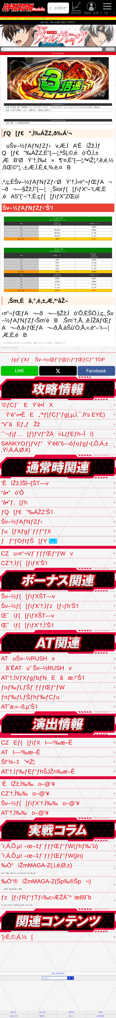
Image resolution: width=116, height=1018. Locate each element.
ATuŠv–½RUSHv (28, 658)
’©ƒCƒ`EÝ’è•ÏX (27, 405)
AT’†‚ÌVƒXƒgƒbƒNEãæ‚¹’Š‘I (42, 677)
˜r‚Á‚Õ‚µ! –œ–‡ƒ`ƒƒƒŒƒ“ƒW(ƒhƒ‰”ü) (49, 846)
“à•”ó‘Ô (12, 492)
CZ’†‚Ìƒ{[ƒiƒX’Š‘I (24, 563)
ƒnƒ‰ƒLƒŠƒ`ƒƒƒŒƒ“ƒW (33, 687)
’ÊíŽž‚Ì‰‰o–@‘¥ (28, 784)
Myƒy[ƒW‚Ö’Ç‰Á (58, 973)
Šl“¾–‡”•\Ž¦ (18, 762)
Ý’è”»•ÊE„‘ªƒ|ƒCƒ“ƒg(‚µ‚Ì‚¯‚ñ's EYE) (53, 414)
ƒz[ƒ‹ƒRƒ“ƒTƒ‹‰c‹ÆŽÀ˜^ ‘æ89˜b (46, 900)
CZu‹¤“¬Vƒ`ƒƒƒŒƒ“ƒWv (37, 553)
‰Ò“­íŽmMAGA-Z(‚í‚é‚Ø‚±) (36, 868)
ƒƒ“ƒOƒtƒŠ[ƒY (29, 541)
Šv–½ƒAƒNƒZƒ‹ (21, 521)
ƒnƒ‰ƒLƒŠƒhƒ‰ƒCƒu (30, 697)
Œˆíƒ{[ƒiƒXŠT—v (27, 615)
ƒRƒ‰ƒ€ (71, 1012)
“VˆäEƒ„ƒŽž (20, 424)
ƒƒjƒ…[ (107, 8)
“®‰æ (100, 1012)
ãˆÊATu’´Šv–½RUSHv (36, 668)
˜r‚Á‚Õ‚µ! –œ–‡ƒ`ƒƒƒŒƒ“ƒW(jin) (42, 855)
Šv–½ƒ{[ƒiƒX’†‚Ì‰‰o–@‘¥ (40, 803)
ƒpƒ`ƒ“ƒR (42, 1012)
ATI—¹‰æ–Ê (20, 752)
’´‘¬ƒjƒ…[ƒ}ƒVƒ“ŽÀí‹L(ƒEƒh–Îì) (47, 434)
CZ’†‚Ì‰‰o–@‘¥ (25, 793)
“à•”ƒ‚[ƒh (14, 502)
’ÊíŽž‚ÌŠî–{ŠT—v (25, 483)
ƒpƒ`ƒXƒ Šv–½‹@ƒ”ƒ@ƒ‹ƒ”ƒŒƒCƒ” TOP (58, 359)
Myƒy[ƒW (91, 8)
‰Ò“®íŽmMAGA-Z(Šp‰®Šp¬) (46, 884)
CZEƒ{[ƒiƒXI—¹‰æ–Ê (36, 742)
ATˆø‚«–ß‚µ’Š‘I (19, 706)
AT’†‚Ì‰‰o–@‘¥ (25, 812)
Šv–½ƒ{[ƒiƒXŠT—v (28, 596)
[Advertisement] (58, 956)
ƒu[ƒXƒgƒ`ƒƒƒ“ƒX (26, 531)
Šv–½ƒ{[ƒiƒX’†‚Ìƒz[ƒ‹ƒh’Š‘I (39, 606)
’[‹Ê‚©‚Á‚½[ (17, 937)
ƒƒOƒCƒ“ (58, 8)
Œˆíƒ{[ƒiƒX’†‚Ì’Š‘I (27, 625)
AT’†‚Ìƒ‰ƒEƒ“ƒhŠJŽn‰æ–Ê (38, 771)
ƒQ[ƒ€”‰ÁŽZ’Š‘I (27, 512)
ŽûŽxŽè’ (76, 8)
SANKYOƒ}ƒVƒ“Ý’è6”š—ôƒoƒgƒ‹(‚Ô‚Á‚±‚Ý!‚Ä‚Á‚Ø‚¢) (54, 446)
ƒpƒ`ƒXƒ (13, 1012)
